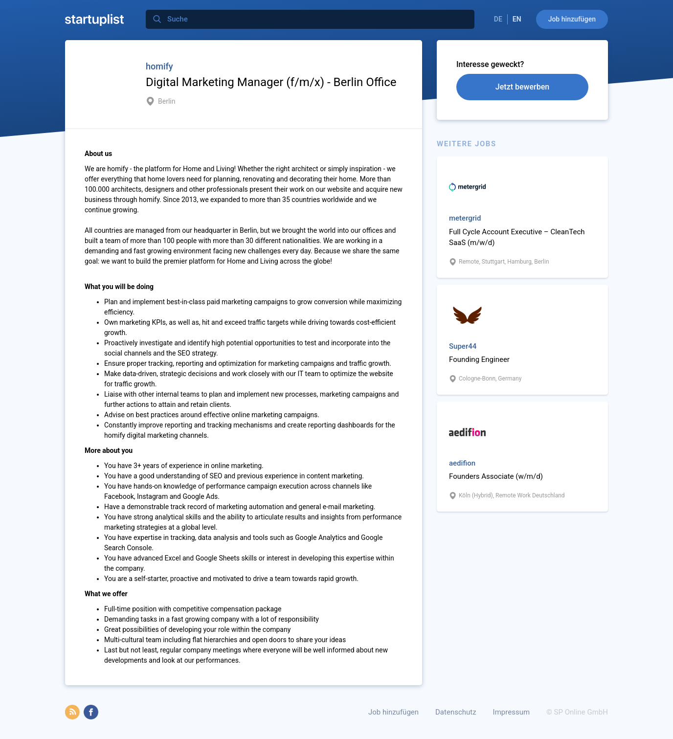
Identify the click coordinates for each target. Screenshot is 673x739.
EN (517, 19)
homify (159, 66)
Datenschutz (455, 712)
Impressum (511, 712)
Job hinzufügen (572, 19)
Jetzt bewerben (522, 86)
